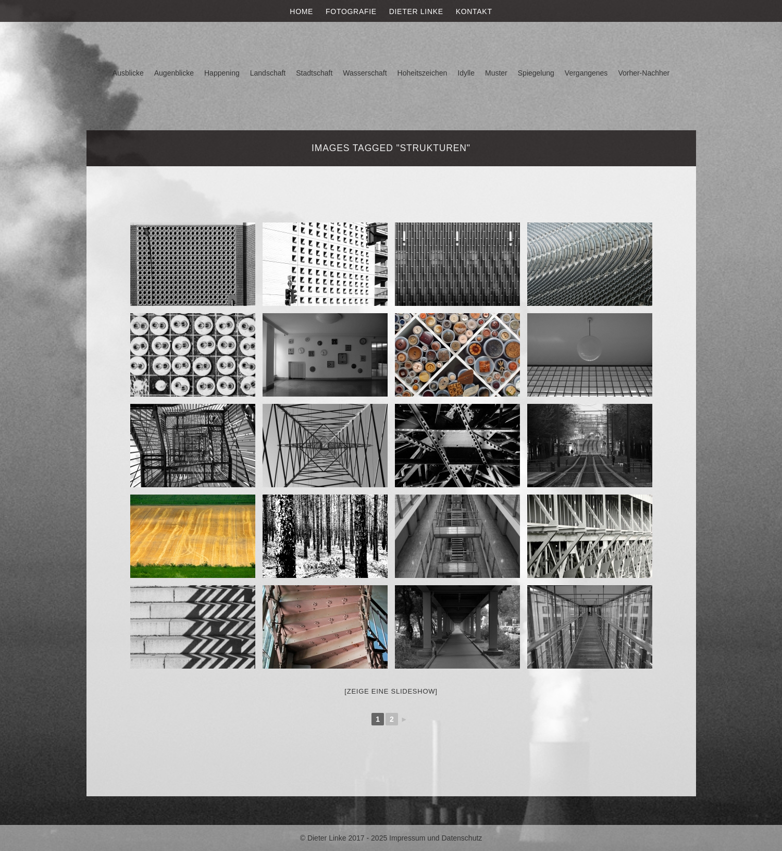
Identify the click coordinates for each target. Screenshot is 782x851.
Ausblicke (128, 73)
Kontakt (474, 11)
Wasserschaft (365, 73)
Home (301, 11)
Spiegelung (536, 73)
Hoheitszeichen (423, 73)
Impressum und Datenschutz (435, 838)
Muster (496, 73)
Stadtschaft (314, 73)
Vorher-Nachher (643, 73)
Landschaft (268, 73)
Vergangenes (586, 73)
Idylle (466, 73)
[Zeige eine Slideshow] (390, 691)
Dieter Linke (416, 11)
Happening (222, 73)
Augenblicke (174, 73)
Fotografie (351, 11)
